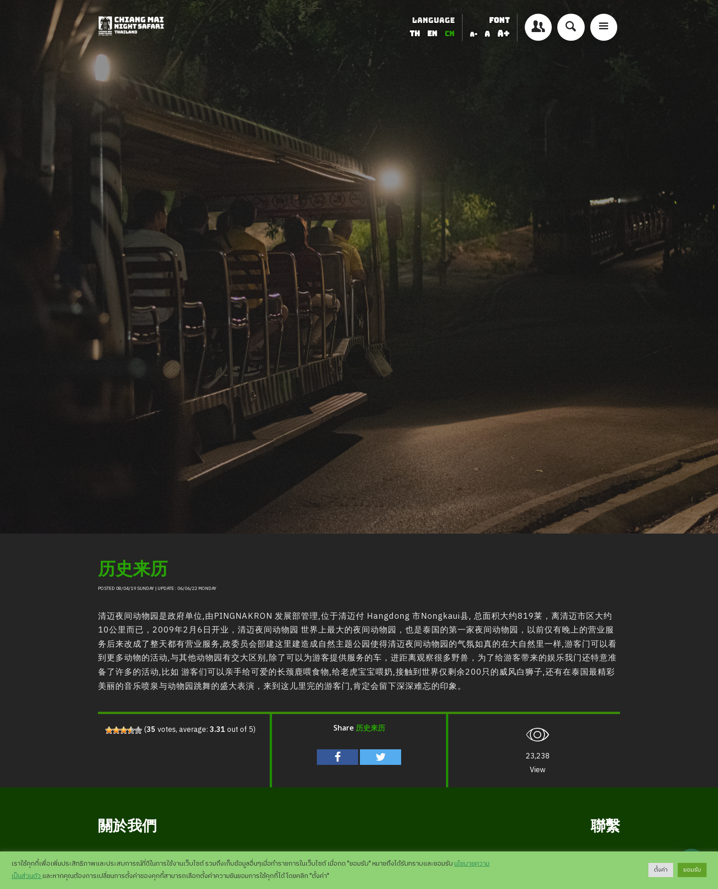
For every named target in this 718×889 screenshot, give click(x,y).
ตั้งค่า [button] (661, 870)
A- (473, 34)
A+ (503, 33)
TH (415, 33)
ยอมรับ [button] (692, 870)
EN (433, 33)
